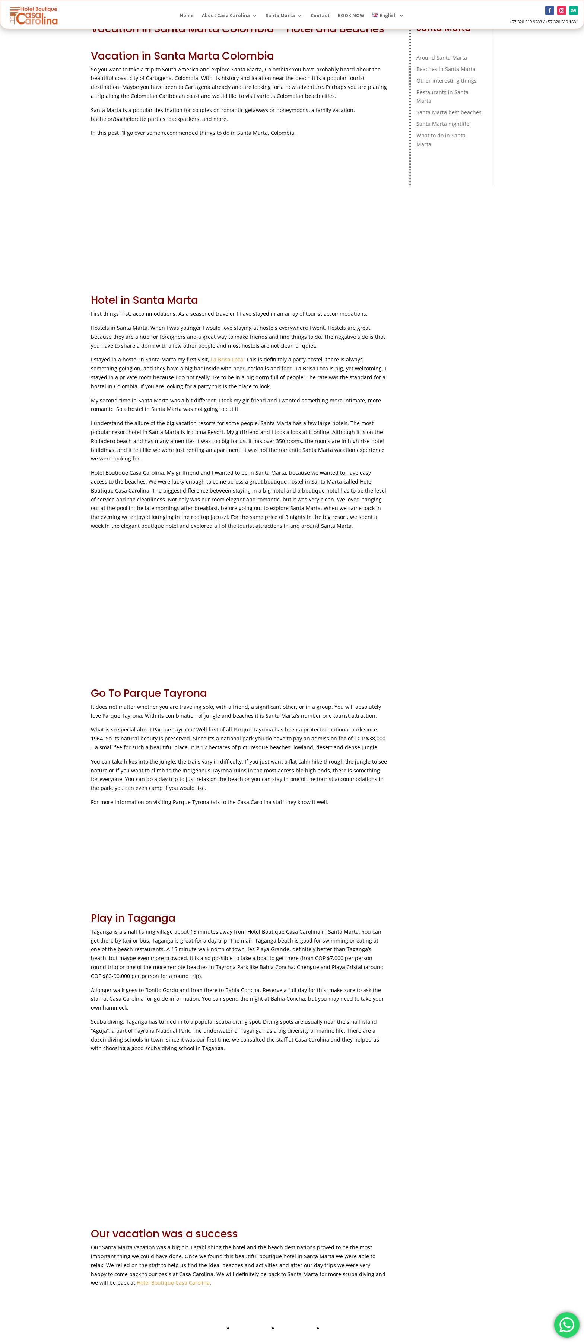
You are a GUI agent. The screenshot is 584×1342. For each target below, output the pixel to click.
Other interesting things (446, 80)
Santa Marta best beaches (449, 112)
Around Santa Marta (441, 57)
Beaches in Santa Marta (446, 69)
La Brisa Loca (227, 359)
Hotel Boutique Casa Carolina (173, 1282)
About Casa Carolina (226, 16)
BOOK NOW (351, 16)
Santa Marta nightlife (442, 123)
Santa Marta (280, 16)
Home (187, 16)
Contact (320, 16)
